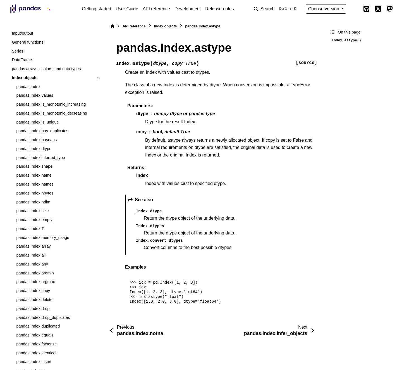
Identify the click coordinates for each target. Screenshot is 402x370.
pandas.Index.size (32, 210)
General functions (27, 42)
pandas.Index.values (34, 95)
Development (187, 8)
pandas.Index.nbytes (34, 193)
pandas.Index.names (35, 184)
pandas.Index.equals (34, 335)
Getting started (96, 8)
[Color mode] (354, 9)
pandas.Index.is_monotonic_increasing (51, 104)
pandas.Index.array (33, 246)
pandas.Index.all (31, 255)
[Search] (276, 9)
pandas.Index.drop (32, 308)
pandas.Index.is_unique (37, 122)
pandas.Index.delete (34, 299)
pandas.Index (28, 86)
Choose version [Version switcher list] (324, 8)
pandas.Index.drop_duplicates (43, 317)
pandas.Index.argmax (35, 281)
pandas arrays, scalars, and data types (46, 69)
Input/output (22, 33)
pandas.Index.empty (34, 219)
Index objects (24, 77)
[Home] (112, 26)
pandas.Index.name (33, 175)
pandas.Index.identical (36, 353)
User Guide (127, 8)
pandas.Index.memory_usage (42, 237)
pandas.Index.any (32, 264)
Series (17, 51)
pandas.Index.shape (34, 166)
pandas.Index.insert (33, 361)
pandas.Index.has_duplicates (42, 131)
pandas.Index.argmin (35, 273)
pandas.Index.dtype (33, 148)
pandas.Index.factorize (36, 344)
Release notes (219, 8)
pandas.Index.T (30, 228)
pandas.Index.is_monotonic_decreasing (51, 113)
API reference (156, 8)
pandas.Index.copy (33, 290)
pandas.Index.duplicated (38, 326)
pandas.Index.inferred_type (40, 157)
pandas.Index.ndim (33, 202)
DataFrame (22, 60)
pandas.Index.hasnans (36, 139)
